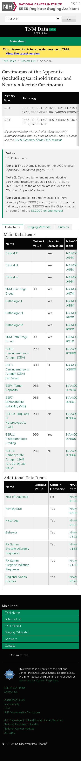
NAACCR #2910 (72, 388)
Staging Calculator (17, 632)
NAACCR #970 (72, 291)
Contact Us (10, 692)
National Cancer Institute (19, 728)
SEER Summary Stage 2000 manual (38, 140)
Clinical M (11, 277)
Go (69, 19)
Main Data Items (20, 234)
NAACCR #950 (72, 267)
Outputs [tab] (63, 227)
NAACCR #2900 (72, 367)
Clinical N (11, 265)
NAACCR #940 (72, 255)
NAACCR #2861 (72, 400)
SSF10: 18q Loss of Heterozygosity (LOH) (17, 420)
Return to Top (19, 655)
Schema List (28, 61)
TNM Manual (13, 626)
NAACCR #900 (72, 327)
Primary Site (13, 509)
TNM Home (9, 61)
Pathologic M (14, 325)
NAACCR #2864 (72, 416)
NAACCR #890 (72, 315)
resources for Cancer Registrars (38, 680)
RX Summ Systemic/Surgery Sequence (17, 548)
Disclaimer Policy (14, 700)
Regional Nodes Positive (16, 579)
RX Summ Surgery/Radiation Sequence (17, 565)
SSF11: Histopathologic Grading (16, 438)
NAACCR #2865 (72, 436)
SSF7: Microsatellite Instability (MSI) (15, 402)
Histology (11, 520)
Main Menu (17, 41)
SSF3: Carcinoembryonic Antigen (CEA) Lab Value (17, 371)
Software (11, 639)
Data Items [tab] (12, 227)
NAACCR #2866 (72, 453)
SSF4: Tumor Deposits (14, 388)
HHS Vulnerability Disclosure (22, 712)
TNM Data (40, 29)
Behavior (11, 532)
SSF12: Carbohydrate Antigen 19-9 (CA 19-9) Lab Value (15, 459)
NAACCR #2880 (72, 351)
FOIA (7, 708)
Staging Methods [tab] (39, 227)
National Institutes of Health (21, 724)
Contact (10, 646)
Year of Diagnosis (17, 497)
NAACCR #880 (72, 303)
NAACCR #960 (72, 279)
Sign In (75, 3)
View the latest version (23, 53)
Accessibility (11, 704)
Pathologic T (13, 301)
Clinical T (11, 253)
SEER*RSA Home (14, 688)
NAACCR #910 (72, 339)
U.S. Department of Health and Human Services (33, 720)
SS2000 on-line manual (47, 211)
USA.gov (9, 733)
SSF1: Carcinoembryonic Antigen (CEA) (17, 353)
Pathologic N (14, 313)
